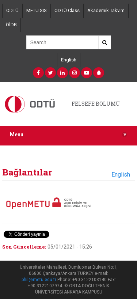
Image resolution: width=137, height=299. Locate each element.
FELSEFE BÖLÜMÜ (96, 103)
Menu (68, 135)
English (68, 60)
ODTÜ (12, 10)
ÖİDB (11, 24)
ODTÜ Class (67, 10)
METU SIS (36, 10)
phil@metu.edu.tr (39, 279)
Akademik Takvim (106, 10)
